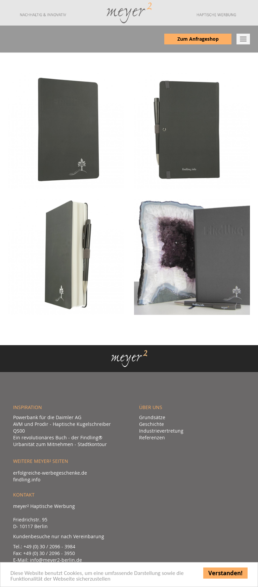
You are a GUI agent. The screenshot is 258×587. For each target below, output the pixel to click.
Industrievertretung (161, 431)
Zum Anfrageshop (198, 39)
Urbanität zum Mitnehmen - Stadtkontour (60, 444)
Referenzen (152, 437)
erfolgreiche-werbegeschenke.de (50, 473)
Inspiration (27, 407)
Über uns (150, 407)
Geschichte (151, 424)
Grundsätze (152, 417)
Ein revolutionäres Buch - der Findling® (57, 437)
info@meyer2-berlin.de (56, 560)
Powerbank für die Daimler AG (47, 417)
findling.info (26, 479)
